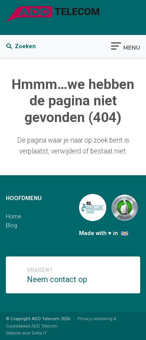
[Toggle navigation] (125, 45)
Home (13, 216)
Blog (11, 225)
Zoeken (21, 46)
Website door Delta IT (26, 333)
